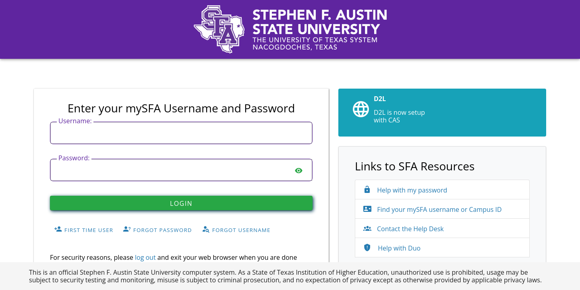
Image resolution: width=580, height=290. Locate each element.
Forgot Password (157, 229)
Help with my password (405, 190)
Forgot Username (236, 229)
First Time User (83, 229)
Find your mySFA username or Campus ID (432, 209)
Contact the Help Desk (403, 228)
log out (145, 257)
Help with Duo (391, 248)
